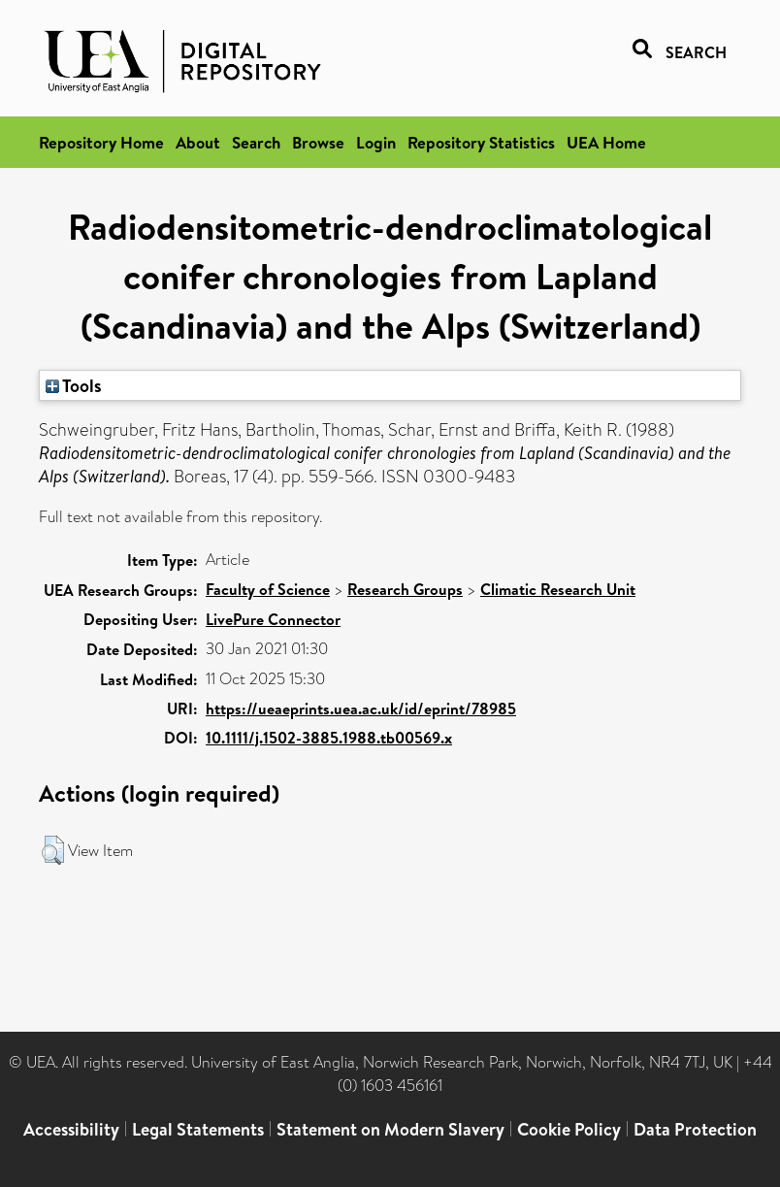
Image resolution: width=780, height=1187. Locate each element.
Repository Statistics (481, 142)
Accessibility (71, 1129)
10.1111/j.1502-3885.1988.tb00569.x (329, 737)
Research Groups (405, 589)
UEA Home (606, 142)
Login (376, 142)
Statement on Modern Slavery (390, 1129)
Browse (318, 142)
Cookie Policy (569, 1129)
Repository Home (101, 142)
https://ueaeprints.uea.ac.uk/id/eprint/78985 (361, 708)
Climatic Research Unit (557, 589)
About (198, 142)
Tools (74, 385)
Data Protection (695, 1129)
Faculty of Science (268, 589)
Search (256, 142)
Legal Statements (198, 1129)
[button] (53, 850)
